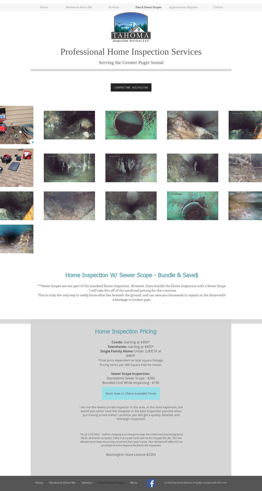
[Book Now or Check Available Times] (131, 393)
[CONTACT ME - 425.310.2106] (131, 87)
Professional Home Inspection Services (131, 52)
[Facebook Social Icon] (151, 483)
